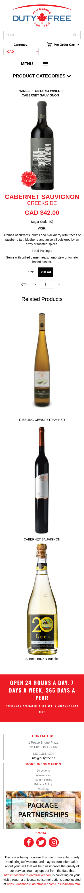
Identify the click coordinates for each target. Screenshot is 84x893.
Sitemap (43, 789)
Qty (24, 284)
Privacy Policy (43, 784)
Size (30, 272)
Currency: (21, 44)
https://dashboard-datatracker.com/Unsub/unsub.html (43, 884)
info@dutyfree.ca (43, 758)
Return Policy (43, 779)
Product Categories (42, 75)
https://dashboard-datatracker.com (27, 875)
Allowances (43, 775)
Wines (24, 91)
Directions (43, 770)
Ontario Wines (47, 91)
